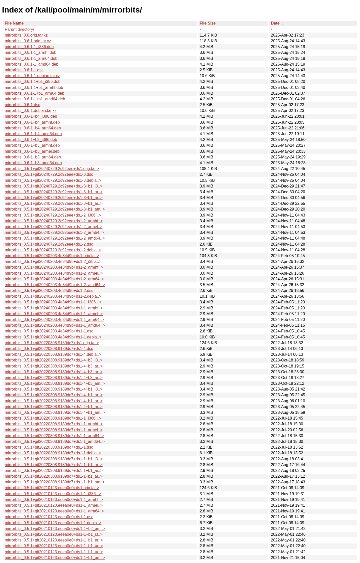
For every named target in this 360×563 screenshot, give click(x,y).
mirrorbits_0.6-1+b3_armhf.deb (32, 145)
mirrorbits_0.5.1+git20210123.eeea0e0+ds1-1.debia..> (53, 523)
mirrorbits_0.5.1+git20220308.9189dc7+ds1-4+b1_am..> (55, 412)
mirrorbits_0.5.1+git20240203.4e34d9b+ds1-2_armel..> (54, 273)
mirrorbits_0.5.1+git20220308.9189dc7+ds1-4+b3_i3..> (53, 360)
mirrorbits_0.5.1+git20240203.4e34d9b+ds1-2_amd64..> (55, 285)
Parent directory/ (19, 29)
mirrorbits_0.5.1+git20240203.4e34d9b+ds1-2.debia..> (53, 296)
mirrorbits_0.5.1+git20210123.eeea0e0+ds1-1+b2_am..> (55, 528)
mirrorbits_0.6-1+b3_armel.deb (32, 151)
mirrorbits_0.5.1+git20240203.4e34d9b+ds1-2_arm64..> (54, 279)
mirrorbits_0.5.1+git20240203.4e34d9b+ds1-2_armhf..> (54, 267)
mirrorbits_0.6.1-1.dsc (24, 70)
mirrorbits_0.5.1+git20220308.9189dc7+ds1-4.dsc (49, 348)
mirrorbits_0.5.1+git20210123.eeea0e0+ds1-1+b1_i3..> (53, 534)
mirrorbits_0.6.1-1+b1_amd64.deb (35, 99)
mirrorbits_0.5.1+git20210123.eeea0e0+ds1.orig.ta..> (52, 488)
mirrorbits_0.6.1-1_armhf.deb (30, 52)
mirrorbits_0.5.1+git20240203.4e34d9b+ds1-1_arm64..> (54, 319)
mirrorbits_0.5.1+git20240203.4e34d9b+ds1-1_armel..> (54, 314)
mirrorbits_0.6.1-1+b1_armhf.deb (34, 87)
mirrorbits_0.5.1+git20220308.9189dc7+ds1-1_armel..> (53, 430)
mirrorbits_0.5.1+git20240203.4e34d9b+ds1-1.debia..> (53, 337)
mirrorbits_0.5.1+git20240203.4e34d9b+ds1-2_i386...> (53, 261)
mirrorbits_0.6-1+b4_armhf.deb (32, 122)
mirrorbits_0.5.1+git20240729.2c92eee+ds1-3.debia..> (53, 180)
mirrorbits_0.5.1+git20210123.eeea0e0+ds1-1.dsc (49, 517)
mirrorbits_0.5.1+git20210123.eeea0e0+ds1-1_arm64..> (54, 511)
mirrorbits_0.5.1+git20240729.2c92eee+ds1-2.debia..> (53, 250)
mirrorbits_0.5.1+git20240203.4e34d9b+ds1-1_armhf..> (54, 308)
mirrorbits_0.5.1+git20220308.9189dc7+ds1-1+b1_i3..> (53, 459)
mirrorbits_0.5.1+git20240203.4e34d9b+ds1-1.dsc (49, 331)
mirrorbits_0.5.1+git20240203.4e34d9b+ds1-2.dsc (49, 290)
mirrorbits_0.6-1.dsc (22, 105)
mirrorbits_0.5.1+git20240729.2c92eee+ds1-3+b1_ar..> (53, 192)
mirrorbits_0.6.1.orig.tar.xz (28, 41)
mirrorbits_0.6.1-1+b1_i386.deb (32, 81)
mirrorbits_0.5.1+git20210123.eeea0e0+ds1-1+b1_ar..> (54, 540)
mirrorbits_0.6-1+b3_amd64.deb (33, 163)
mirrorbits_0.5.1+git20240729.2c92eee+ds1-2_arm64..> (54, 232)
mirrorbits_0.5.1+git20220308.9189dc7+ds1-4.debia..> (53, 354)
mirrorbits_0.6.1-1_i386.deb (29, 47)
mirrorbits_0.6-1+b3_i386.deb (31, 139)
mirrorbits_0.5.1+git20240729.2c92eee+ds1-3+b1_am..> (55, 209)
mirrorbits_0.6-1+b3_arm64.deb (33, 157)
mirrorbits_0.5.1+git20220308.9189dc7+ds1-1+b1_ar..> (53, 465)
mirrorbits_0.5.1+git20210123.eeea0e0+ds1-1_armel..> (54, 505)
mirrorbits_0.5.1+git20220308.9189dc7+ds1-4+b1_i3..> (53, 389)
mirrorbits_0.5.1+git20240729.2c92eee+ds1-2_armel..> (53, 227)
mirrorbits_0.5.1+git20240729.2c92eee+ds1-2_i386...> (53, 215)
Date (275, 23)
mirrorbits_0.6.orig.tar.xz (26, 35)
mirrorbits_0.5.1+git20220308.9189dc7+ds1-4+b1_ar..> (53, 395)
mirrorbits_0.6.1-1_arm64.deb (31, 58)
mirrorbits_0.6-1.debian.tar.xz (30, 110)
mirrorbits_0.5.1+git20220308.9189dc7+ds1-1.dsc (49, 447)
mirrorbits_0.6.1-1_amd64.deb (31, 64)
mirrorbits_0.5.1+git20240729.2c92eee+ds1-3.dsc (49, 174)
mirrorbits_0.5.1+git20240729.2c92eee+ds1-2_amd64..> (55, 238)
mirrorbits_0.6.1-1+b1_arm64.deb (34, 93)
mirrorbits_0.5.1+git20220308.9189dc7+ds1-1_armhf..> (54, 424)
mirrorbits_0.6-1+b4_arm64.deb (33, 128)
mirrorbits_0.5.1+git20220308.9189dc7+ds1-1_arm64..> (54, 436)
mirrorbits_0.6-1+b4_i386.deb (31, 116)
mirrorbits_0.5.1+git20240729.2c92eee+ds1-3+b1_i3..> (53, 186)
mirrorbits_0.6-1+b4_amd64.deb (33, 134)
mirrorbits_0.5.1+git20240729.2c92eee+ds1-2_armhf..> (54, 221)
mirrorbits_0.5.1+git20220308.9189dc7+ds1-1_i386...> (53, 418)
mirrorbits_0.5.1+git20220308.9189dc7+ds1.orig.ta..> (52, 343)
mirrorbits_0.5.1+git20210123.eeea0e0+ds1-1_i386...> (53, 494)
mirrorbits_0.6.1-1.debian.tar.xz (32, 76)
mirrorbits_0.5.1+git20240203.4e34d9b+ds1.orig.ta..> (52, 256)
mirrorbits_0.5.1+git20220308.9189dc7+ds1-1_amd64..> (55, 441)
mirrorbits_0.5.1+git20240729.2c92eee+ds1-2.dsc (49, 244)
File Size (208, 23)
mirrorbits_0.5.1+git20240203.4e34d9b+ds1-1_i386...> (53, 302)
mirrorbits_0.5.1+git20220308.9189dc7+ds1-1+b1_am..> (55, 482)
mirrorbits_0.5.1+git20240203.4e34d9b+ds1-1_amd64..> (55, 325)
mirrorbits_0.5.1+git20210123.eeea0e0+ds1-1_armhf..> (54, 499)
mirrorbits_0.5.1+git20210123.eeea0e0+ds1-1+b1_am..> (55, 557)
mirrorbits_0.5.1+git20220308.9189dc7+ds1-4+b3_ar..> (53, 366)
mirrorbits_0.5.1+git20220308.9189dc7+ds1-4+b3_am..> (55, 383)
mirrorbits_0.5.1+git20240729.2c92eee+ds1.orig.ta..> (52, 168)
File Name (14, 23)
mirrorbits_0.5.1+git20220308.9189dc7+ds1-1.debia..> (53, 453)
